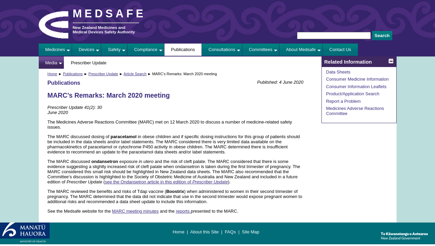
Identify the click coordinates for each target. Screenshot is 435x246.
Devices (86, 49)
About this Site (204, 231)
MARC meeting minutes (135, 211)
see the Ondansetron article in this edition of (166, 181)
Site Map (250, 231)
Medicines (55, 49)
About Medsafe (301, 49)
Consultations (221, 49)
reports (183, 211)
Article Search (135, 74)
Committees (260, 49)
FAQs (230, 231)
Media (51, 62)
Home (52, 74)
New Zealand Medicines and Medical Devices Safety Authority (104, 29)
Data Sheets (338, 72)
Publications (183, 49)
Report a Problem (343, 101)
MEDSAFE (109, 13)
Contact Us (340, 49)
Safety (114, 49)
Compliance (146, 49)
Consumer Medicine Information (357, 79)
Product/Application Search (353, 93)
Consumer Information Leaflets (356, 86)
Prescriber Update (88, 62)
